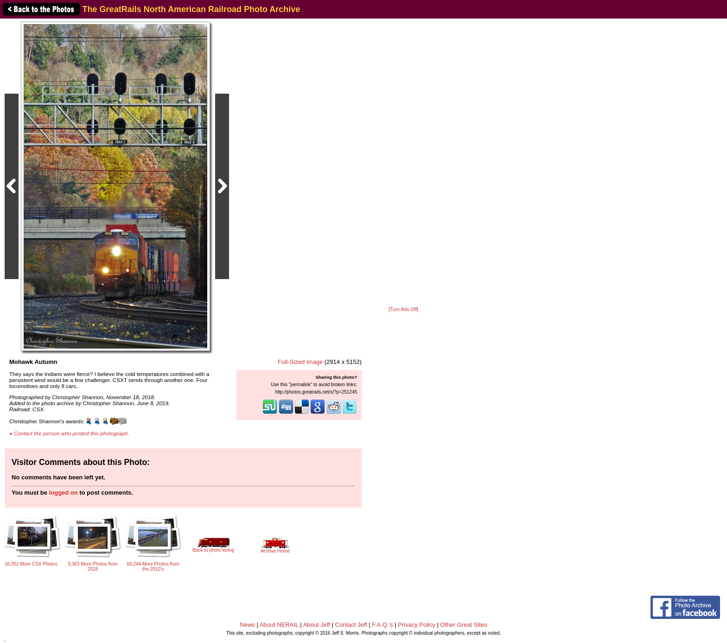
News (247, 624)
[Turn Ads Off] (403, 309)
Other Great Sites (463, 624)
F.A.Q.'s (382, 624)
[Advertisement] (403, 163)
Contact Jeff (351, 624)
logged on (63, 492)
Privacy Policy (416, 624)
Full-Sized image (300, 361)
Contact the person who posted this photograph (71, 433)
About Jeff (316, 624)
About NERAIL (279, 624)
